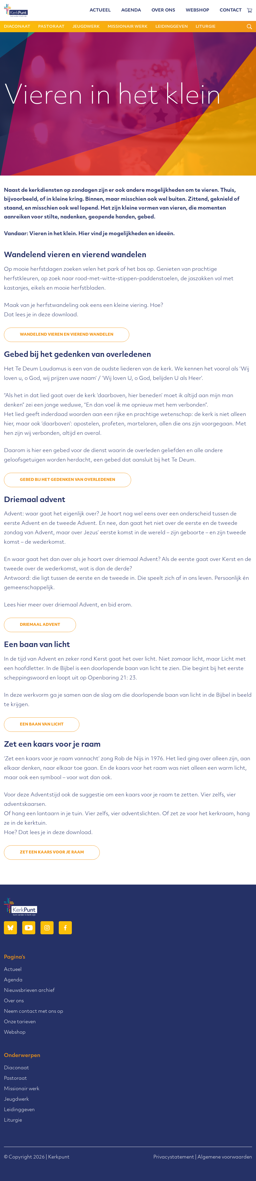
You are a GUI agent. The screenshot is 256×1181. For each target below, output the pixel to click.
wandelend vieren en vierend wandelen (66, 335)
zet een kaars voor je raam (52, 852)
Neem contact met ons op (33, 1011)
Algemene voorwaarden (224, 1157)
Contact (231, 10)
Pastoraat (51, 27)
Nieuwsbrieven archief (29, 990)
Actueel (100, 10)
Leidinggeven (171, 27)
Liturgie (206, 27)
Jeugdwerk (86, 27)
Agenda (131, 10)
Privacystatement (173, 1157)
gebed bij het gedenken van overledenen (67, 480)
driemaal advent (40, 625)
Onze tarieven (20, 1022)
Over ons (163, 10)
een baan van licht (41, 725)
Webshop (197, 10)
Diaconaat (17, 27)
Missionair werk (128, 27)
